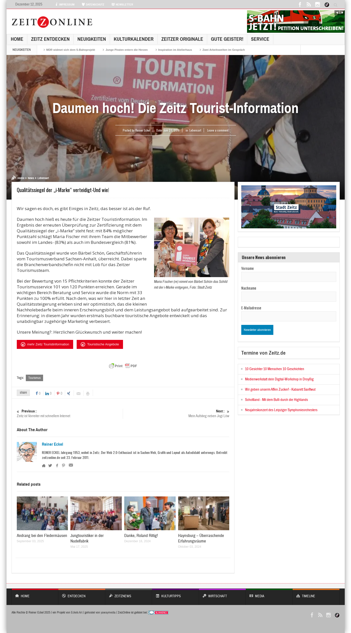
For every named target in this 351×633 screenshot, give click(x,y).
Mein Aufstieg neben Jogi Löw (176, 413)
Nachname (248, 287)
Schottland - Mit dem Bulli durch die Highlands (276, 399)
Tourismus (34, 378)
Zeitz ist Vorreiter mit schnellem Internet (70, 413)
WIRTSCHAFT (222, 593)
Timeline (316, 593)
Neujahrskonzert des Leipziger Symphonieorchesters (281, 410)
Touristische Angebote (100, 344)
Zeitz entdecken (50, 39)
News (31, 178)
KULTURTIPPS (175, 593)
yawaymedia (108, 612)
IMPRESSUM (64, 4)
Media (269, 593)
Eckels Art (76, 612)
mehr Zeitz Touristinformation (45, 344)
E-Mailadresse (251, 307)
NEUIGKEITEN (91, 39)
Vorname (247, 268)
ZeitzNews (128, 593)
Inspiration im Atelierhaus (175, 49)
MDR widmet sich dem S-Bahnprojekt (70, 49)
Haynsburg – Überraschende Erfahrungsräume (201, 538)
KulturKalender (134, 39)
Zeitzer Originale (182, 39)
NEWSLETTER (122, 4)
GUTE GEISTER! (227, 39)
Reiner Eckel (52, 444)
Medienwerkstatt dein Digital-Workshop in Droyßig (279, 379)
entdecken (81, 593)
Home (17, 39)
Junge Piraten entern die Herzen (126, 49)
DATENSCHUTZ (93, 4)
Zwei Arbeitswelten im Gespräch (223, 49)
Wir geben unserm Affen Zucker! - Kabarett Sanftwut (280, 389)
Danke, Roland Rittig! (141, 535)
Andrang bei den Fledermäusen (42, 535)
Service (260, 39)
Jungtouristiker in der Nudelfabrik (87, 538)
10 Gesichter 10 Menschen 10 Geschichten (274, 369)
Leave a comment (217, 130)
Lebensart (195, 130)
